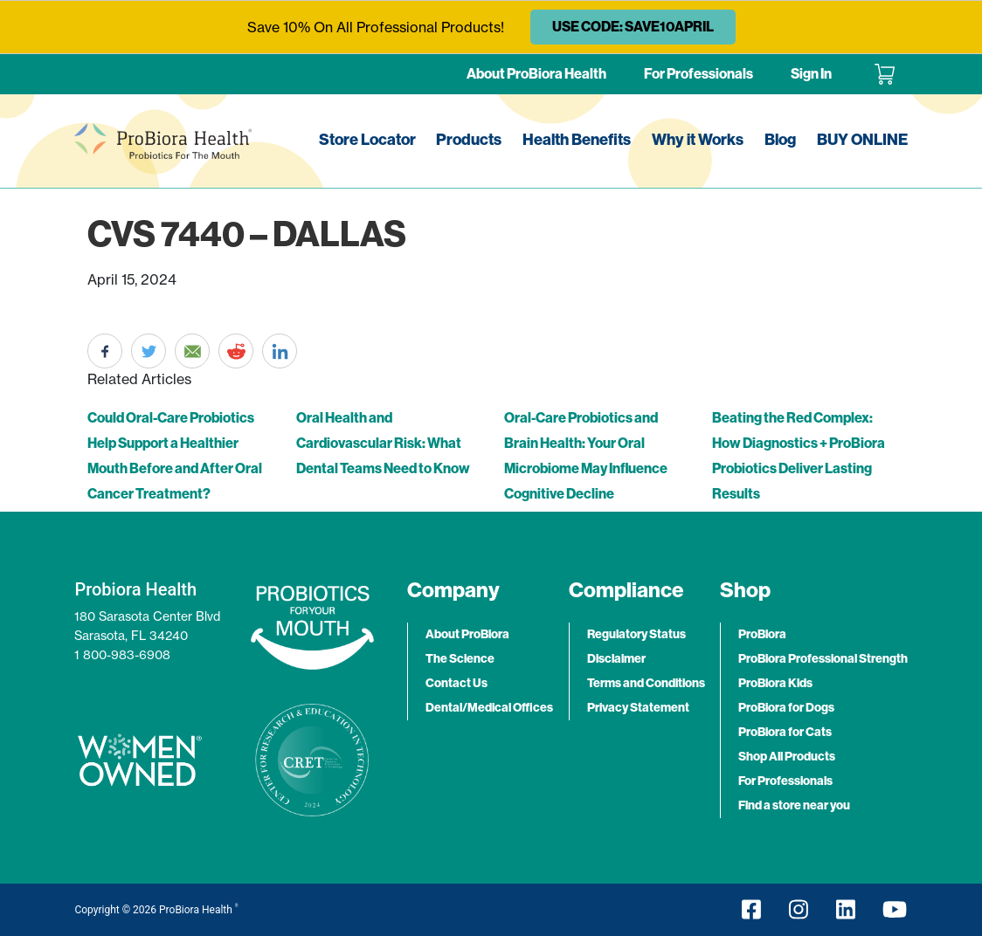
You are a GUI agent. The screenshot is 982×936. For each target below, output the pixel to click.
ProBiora (762, 634)
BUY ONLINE (862, 139)
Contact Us (456, 683)
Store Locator (367, 139)
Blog (780, 139)
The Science (459, 658)
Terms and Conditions (646, 683)
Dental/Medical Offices (489, 707)
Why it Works (697, 139)
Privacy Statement (638, 707)
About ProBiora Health (536, 73)
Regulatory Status (636, 634)
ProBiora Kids (775, 683)
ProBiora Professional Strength (823, 658)
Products (468, 139)
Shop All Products (786, 756)
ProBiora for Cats (785, 732)
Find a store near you (794, 805)
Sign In (811, 73)
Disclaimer (616, 658)
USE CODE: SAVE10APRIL (633, 26)
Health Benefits (576, 139)
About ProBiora (467, 634)
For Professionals (698, 73)
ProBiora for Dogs (786, 707)
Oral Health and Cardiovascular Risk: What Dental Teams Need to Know (383, 443)
